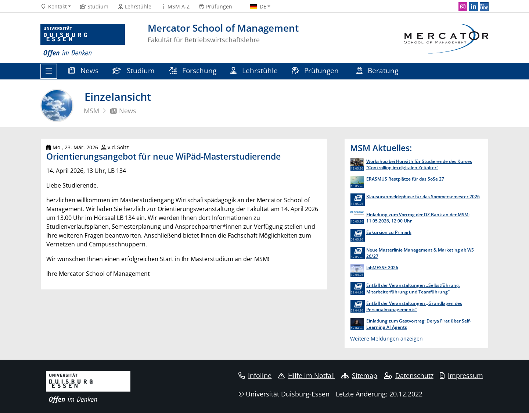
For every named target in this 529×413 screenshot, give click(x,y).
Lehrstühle (254, 70)
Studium (133, 70)
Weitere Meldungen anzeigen (386, 338)
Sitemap (359, 375)
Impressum (461, 375)
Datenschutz (408, 375)
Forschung (192, 70)
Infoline (255, 375)
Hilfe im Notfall (306, 375)
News (83, 70)
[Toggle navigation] (48, 71)
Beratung (378, 70)
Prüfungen (316, 70)
